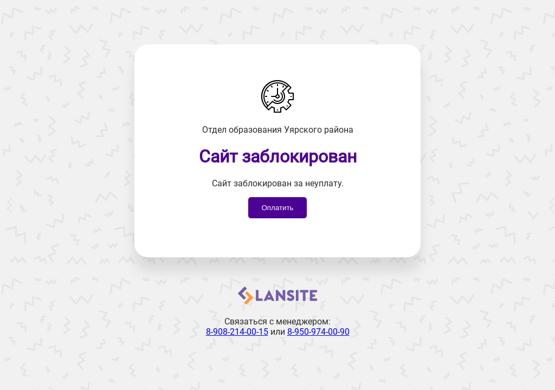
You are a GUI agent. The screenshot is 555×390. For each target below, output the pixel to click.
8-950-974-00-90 (318, 332)
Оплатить (277, 208)
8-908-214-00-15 (237, 332)
